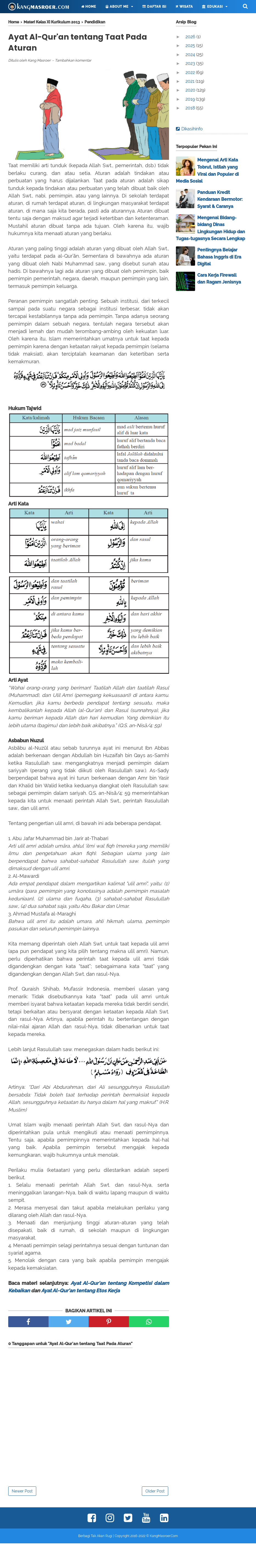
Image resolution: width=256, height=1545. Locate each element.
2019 (190, 99)
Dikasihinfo (192, 128)
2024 (190, 54)
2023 (190, 63)
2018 (190, 108)
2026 (190, 36)
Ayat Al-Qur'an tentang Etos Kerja (80, 1292)
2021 (190, 81)
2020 (190, 90)
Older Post (155, 1493)
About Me (116, 7)
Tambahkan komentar (73, 62)
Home (88, 7)
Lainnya (23, 20)
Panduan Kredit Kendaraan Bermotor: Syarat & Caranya (220, 199)
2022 (190, 72)
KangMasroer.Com (164, 1537)
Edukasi (212, 7)
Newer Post (22, 1493)
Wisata (184, 7)
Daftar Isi (154, 7)
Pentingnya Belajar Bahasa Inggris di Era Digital (219, 256)
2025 (190, 45)
